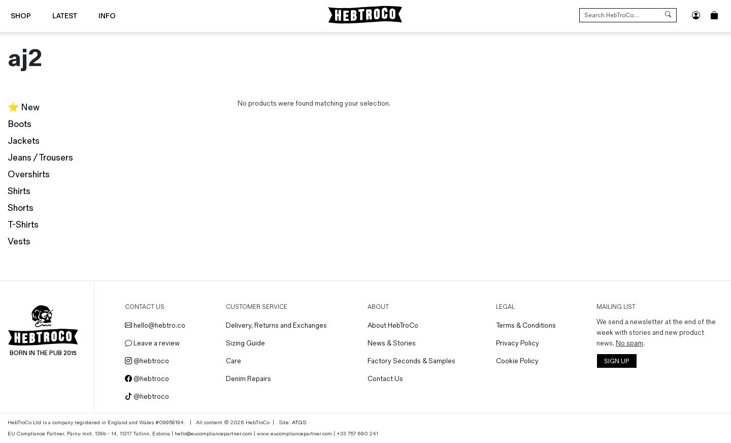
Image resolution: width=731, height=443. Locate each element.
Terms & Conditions (526, 325)
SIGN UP (616, 361)
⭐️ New (24, 107)
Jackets (24, 141)
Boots (19, 124)
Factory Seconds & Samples (411, 361)
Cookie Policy (517, 361)
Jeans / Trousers (40, 157)
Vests (19, 241)
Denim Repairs (248, 378)
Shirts (19, 191)
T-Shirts (23, 224)
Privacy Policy (517, 343)
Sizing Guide (245, 343)
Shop (21, 16)
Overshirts (29, 174)
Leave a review (152, 343)
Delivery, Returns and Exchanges (276, 325)
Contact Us (385, 378)
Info (107, 16)
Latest (64, 16)
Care (233, 361)
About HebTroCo (393, 325)
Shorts (21, 208)
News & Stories (392, 343)
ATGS (299, 422)
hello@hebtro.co (155, 325)
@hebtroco (147, 361)
